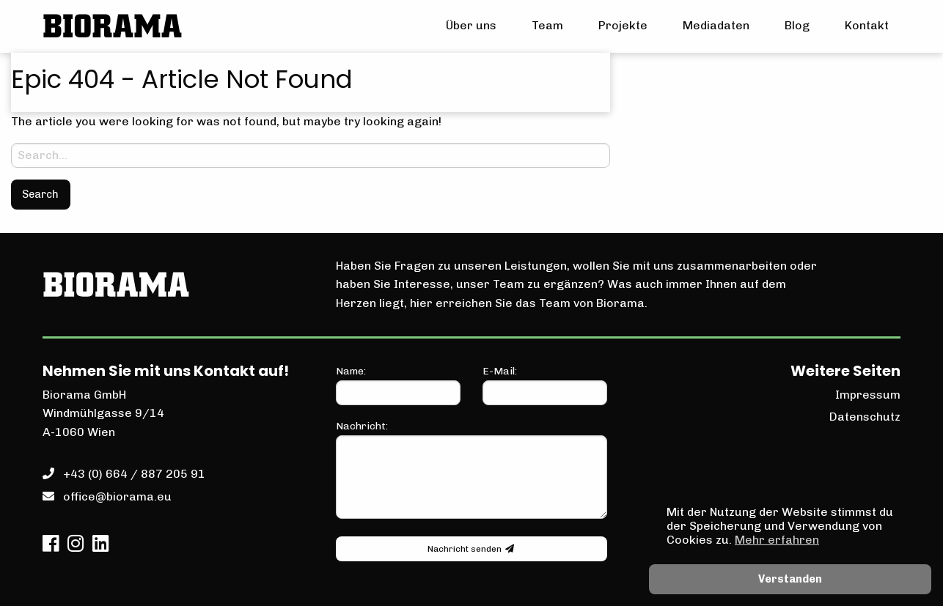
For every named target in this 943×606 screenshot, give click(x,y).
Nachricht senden (471, 549)
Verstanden (790, 578)
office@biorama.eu (117, 496)
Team (547, 25)
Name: (398, 385)
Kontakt (867, 25)
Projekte (622, 25)
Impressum (867, 395)
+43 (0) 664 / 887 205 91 (134, 474)
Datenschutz (864, 417)
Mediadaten (716, 25)
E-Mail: (544, 385)
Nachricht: (471, 469)
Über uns (471, 25)
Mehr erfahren (777, 540)
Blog (797, 25)
